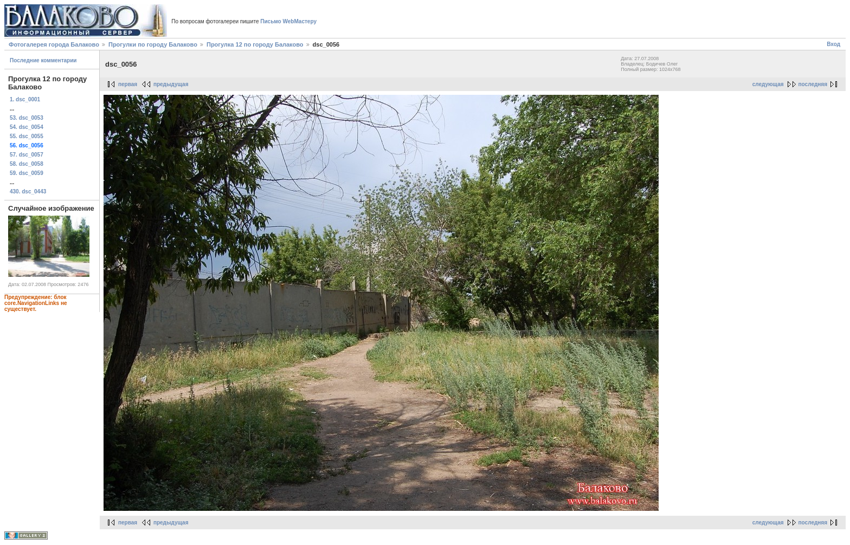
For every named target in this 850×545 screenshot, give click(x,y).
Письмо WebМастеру (288, 21)
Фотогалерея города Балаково (54, 44)
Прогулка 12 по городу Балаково (255, 44)
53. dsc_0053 (26, 118)
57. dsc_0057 (26, 155)
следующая (768, 84)
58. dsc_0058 (26, 164)
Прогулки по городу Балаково (152, 44)
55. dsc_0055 (26, 136)
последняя (813, 84)
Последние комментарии (43, 60)
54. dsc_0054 (26, 127)
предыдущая (171, 84)
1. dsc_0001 (25, 99)
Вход (833, 44)
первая (127, 84)
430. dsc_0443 (28, 191)
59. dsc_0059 (26, 173)
